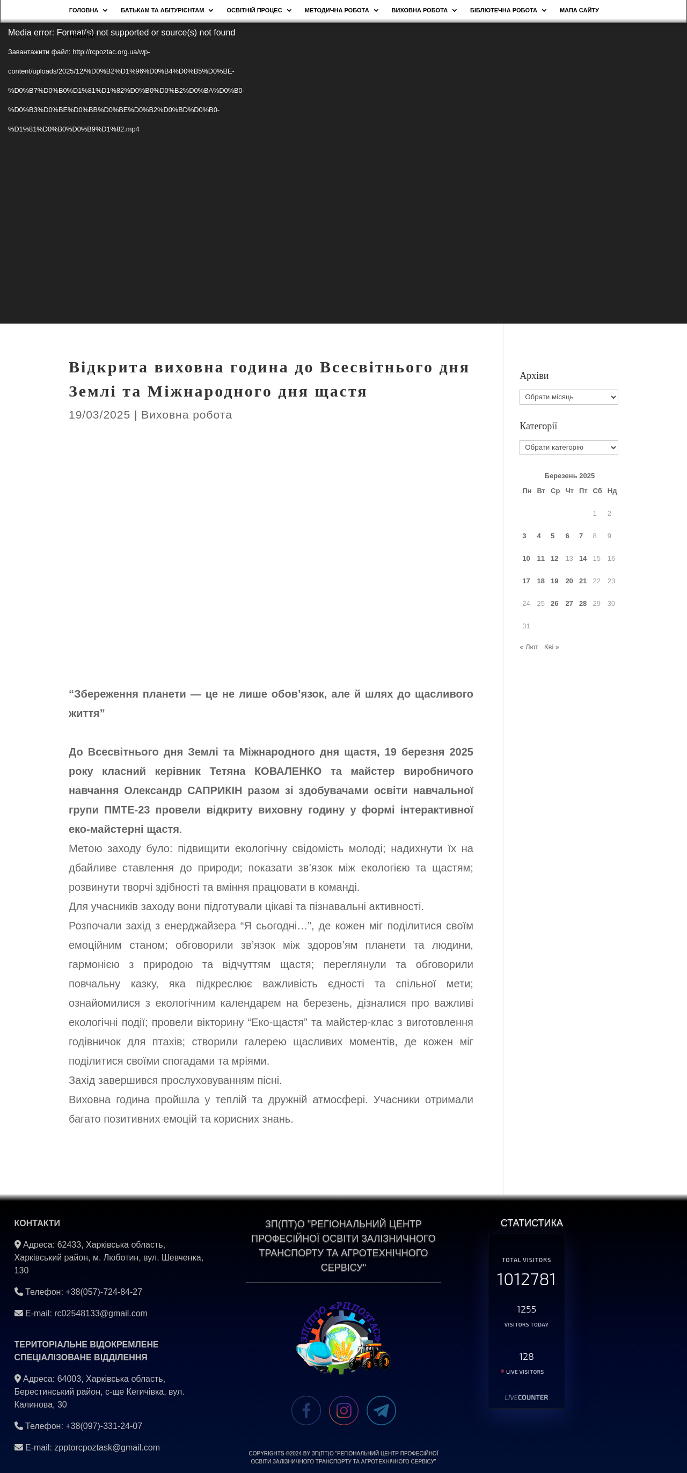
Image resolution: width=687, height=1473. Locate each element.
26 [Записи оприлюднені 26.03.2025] (554, 603)
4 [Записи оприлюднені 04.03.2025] (538, 536)
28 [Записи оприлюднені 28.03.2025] (583, 603)
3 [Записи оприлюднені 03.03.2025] (524, 536)
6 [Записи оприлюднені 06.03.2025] (567, 536)
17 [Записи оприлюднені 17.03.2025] (526, 581)
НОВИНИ (82, 36)
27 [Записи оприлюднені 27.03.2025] (569, 603)
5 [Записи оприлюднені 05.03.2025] (552, 536)
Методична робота (337, 10)
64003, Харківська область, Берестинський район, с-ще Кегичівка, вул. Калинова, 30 (99, 1391)
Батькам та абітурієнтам (162, 10)
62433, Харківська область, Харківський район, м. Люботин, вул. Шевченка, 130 (109, 1257)
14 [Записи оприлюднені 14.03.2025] (583, 558)
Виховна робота (420, 10)
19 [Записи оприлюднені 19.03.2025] (554, 581)
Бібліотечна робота (503, 10)
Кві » (551, 647)
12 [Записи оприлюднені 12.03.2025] (554, 558)
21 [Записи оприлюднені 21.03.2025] (583, 581)
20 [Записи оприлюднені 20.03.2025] (569, 581)
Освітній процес (254, 10)
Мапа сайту (579, 10)
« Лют (529, 647)
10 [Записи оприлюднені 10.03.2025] (526, 558)
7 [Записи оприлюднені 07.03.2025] (581, 536)
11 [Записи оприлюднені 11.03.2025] (540, 558)
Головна (83, 10)
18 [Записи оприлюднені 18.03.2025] (540, 581)
